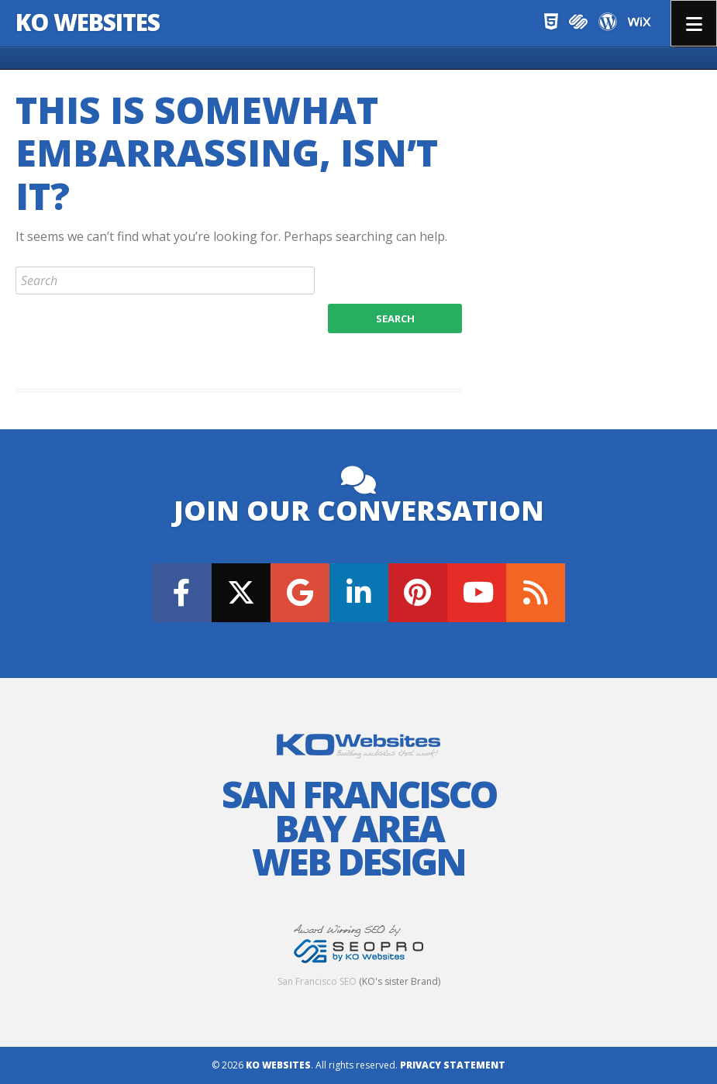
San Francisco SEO (317, 981)
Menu (693, 23)
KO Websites (88, 22)
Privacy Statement (452, 1065)
